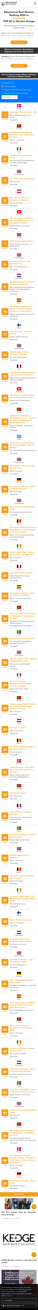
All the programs (10, 86)
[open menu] (35, 3)
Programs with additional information (17, 89)
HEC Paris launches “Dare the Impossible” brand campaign (19, 1213)
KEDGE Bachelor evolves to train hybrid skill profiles (19, 1261)
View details (13, 120)
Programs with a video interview (16, 93)
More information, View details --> (21, 626)
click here (9, 1296)
